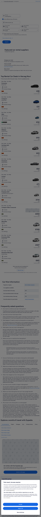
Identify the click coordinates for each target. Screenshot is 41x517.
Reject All (20, 508)
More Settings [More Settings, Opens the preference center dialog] (20, 512)
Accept (20, 504)
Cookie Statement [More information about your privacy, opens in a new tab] (10, 490)
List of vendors (7, 497)
